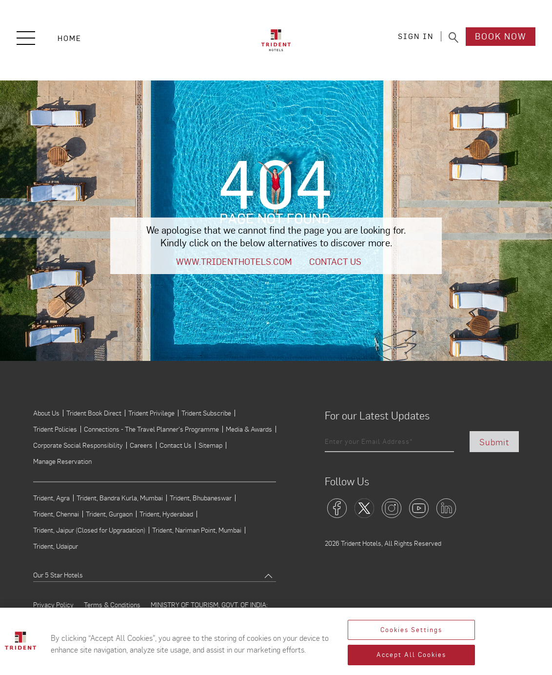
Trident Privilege (151, 413)
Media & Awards (249, 429)
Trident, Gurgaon (109, 514)
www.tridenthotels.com (234, 262)
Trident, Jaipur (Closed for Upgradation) (89, 530)
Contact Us (335, 262)
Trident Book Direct (93, 413)
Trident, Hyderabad (166, 514)
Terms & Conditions (112, 604)
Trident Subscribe (206, 413)
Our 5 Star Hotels (58, 575)
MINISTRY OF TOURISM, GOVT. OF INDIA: (209, 604)
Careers (141, 445)
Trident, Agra (51, 498)
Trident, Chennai (56, 514)
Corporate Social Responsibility (78, 445)
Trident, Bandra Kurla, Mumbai (120, 498)
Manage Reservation (62, 461)
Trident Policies (55, 429)
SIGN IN (416, 38)
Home (69, 38)
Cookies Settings (411, 630)
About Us (46, 413)
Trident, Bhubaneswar (201, 498)
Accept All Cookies (411, 654)
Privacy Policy (53, 604)
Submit (494, 441)
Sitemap (210, 445)
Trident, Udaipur (55, 546)
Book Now (500, 38)
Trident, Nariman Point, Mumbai (196, 530)
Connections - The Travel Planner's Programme (151, 429)
